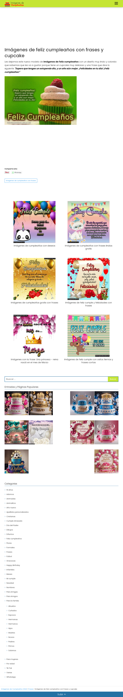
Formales (10, 547)
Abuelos (12, 606)
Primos (11, 646)
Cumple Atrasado (14, 521)
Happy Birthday (13, 565)
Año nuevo (11, 507)
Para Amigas (12, 592)
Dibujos (9, 529)
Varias (9, 672)
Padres (11, 641)
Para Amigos (12, 596)
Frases (9, 552)
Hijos (10, 628)
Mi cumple (10, 578)
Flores (9, 543)
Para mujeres (12, 659)
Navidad (10, 583)
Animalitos (11, 503)
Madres (11, 632)
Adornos (10, 494)
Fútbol (9, 556)
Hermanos (13, 624)
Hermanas (13, 619)
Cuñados (12, 610)
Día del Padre (12, 525)
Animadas (10, 498)
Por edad (10, 663)
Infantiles (10, 569)
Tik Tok (9, 668)
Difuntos (10, 534)
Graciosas (10, 561)
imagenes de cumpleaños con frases (21, 180)
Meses (9, 574)
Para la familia (12, 600)
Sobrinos (12, 650)
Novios (11, 637)
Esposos (12, 615)
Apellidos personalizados (17, 512)
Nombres (10, 587)
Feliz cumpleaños (14, 538)
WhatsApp (11, 677)
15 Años (9, 490)
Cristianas (10, 516)
